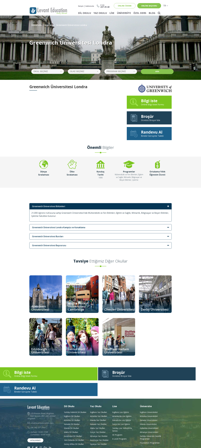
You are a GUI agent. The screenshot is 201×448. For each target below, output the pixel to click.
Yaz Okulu (100, 13)
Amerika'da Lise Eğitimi (121, 402)
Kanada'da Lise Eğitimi (121, 406)
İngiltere (49, 25)
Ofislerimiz (35, 426)
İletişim (80, 6)
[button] (47, 71)
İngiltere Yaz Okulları (98, 398)
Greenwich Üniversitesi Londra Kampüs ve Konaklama (58, 227)
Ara (157, 71)
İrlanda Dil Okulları (71, 414)
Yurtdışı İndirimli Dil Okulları (75, 398)
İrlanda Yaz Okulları (98, 406)
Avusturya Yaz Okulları (99, 426)
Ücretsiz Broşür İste (149, 118)
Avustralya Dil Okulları (73, 422)
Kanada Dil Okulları (72, 410)
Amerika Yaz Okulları (98, 402)
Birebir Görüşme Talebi (149, 133)
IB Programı (117, 421)
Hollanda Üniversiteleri (149, 414)
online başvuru (149, 5)
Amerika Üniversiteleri (149, 402)
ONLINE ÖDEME (125, 5)
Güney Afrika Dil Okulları (74, 430)
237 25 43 (104, 6)
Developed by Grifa (130, 440)
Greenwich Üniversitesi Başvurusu (49, 245)
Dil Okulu (84, 13)
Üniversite (124, 13)
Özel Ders (139, 13)
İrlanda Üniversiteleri (148, 410)
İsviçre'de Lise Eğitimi (121, 410)
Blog (152, 13)
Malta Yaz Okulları (97, 414)
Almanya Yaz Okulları (98, 422)
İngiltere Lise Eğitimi (120, 398)
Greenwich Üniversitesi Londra (71, 25)
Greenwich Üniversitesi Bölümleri (48, 206)
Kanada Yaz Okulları (98, 410)
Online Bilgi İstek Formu (149, 102)
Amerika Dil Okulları (72, 406)
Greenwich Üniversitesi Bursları (47, 236)
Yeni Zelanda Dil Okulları (74, 426)
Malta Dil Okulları (71, 418)
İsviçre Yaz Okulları (97, 418)
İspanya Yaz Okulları (98, 430)
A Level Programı (119, 425)
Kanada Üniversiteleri (148, 406)
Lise (111, 13)
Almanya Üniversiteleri (149, 418)
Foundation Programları (150, 429)
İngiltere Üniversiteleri (149, 398)
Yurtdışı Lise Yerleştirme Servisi (122, 415)
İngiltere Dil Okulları (72, 402)
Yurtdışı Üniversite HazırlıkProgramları (150, 423)
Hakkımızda (89, 6)
